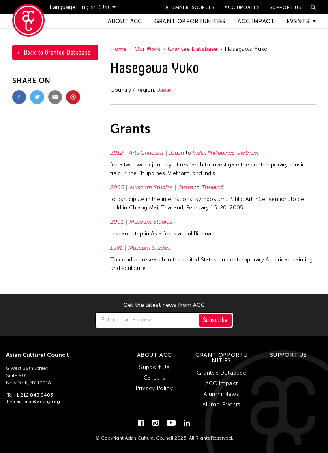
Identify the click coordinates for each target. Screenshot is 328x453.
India (199, 152)
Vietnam (248, 152)
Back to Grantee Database (57, 52)
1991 (116, 247)
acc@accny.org (42, 401)
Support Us (285, 7)
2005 (117, 187)
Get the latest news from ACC (164, 305)
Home (118, 48)
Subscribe (215, 320)
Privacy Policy (154, 388)
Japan (164, 89)
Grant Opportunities (190, 21)
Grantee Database (192, 48)
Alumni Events (221, 404)
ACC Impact (256, 21)
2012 (116, 152)
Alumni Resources (190, 7)
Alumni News (221, 393)
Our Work (147, 48)
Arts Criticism (146, 152)
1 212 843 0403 (34, 395)
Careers (154, 377)
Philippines (221, 152)
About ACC (125, 21)
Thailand (212, 187)
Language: (64, 7)
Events (298, 21)
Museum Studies (151, 187)
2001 (117, 221)
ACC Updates (242, 7)
